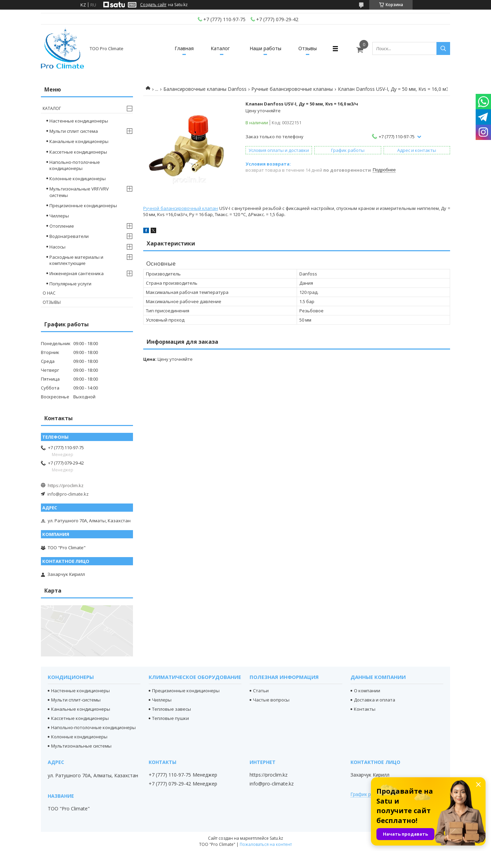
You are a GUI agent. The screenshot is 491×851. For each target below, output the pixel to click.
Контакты (364, 709)
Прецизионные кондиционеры (83, 205)
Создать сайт (153, 4)
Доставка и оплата (374, 700)
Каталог (220, 48)
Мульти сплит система (73, 131)
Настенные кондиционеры (78, 121)
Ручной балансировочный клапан (180, 208)
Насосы (57, 247)
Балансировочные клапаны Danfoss (205, 89)
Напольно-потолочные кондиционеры (74, 165)
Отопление (61, 226)
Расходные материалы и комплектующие (76, 260)
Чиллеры (59, 216)
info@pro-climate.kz (68, 494)
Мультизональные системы (81, 746)
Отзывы (307, 48)
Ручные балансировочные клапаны (292, 89)
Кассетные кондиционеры (78, 152)
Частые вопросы (271, 700)
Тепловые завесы (171, 709)
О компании (367, 690)
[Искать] (443, 48)
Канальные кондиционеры (78, 141)
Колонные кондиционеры (77, 178)
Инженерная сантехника (76, 273)
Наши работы (265, 48)
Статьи (261, 690)
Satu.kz (276, 838)
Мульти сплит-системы (76, 700)
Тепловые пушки (170, 718)
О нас (49, 293)
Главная (184, 48)
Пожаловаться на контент (266, 844)
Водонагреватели (69, 236)
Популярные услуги (70, 284)
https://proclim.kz (66, 485)
